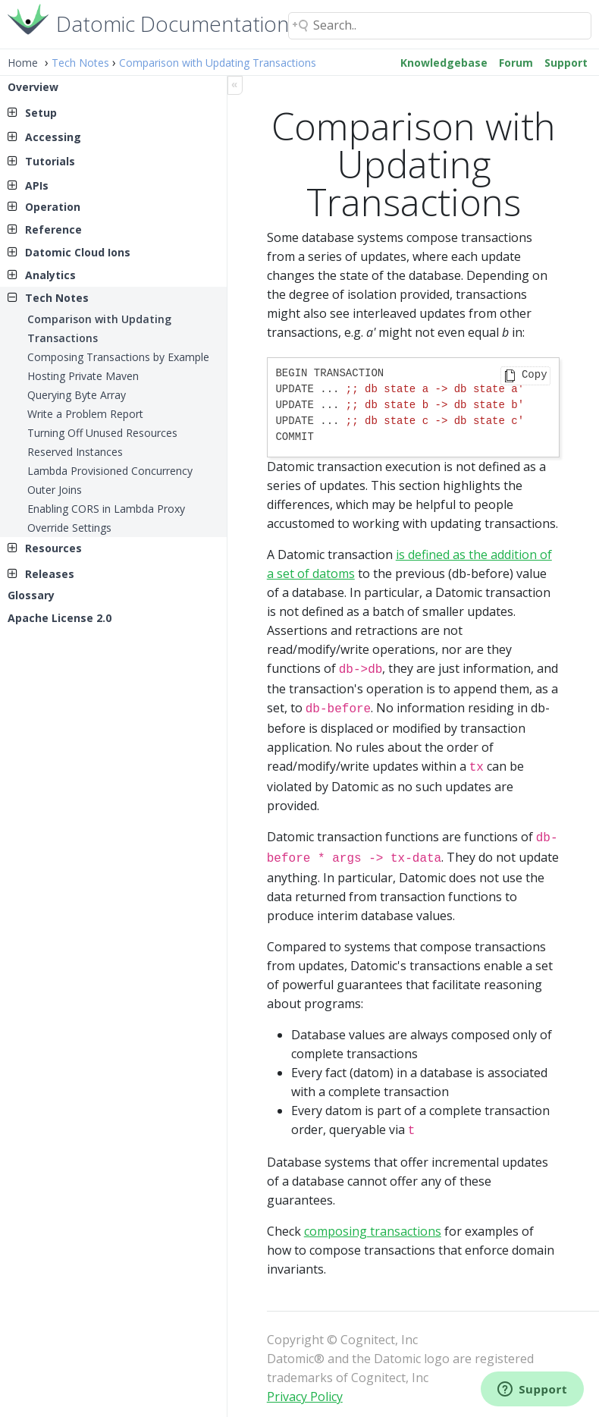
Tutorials (50, 161)
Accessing (53, 137)
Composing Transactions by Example (118, 357)
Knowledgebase (444, 62)
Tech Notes (80, 62)
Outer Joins (54, 489)
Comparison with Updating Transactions (217, 62)
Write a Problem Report (85, 414)
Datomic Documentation (172, 22)
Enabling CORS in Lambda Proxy (106, 508)
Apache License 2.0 (59, 618)
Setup (41, 112)
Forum (516, 62)
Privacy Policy (305, 1387)
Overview (33, 87)
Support (566, 62)
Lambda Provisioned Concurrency (110, 470)
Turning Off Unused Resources (102, 433)
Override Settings (69, 527)
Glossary (31, 595)
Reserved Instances (75, 452)
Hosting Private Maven (83, 376)
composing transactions (372, 1222)
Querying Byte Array (76, 395)
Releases (49, 574)
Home (23, 62)
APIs (37, 185)
